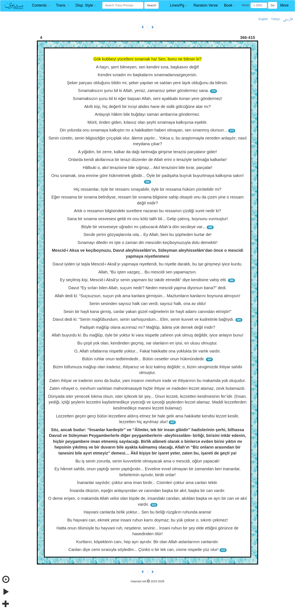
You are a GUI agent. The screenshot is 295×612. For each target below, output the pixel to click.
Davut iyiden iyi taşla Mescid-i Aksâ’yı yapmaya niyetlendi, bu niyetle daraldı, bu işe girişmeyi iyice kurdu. (147, 264)
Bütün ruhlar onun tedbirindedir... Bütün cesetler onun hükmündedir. (143, 359)
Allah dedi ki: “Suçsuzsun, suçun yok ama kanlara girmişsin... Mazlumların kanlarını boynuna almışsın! (147, 296)
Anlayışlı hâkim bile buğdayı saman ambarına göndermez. (147, 114)
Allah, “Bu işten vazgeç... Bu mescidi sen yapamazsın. (147, 272)
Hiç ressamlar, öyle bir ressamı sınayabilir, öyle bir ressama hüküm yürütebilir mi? (147, 189)
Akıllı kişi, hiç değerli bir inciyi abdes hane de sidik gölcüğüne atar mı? (147, 106)
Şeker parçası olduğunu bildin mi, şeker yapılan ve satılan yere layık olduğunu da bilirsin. (147, 82)
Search (151, 5)
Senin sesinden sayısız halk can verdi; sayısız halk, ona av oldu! (147, 303)
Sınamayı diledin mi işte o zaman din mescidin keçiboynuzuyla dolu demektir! (147, 242)
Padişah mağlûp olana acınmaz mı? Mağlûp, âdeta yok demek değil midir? (147, 327)
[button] (41, 5)
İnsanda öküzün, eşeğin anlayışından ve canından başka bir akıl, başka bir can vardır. (147, 490)
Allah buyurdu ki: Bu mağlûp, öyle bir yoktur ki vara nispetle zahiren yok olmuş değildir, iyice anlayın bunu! (147, 335)
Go (273, 5)
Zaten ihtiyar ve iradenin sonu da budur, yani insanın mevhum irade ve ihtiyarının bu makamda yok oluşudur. (147, 380)
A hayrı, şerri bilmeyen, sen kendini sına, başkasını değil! (147, 67)
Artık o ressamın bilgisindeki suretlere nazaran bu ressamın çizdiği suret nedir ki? (147, 211)
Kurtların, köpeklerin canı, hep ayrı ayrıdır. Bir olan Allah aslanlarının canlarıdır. (147, 541)
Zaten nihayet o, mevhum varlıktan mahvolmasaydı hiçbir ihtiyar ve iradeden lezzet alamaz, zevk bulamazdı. (147, 388)
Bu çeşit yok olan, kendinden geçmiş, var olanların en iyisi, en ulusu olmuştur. (147, 343)
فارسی (288, 19)
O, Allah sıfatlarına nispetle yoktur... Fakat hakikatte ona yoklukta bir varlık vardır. (147, 351)
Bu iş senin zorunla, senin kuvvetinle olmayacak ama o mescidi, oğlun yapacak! (147, 461)
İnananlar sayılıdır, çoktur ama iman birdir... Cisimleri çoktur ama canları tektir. (147, 482)
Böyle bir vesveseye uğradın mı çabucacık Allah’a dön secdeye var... (143, 226)
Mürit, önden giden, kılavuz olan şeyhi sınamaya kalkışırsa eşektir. (147, 122)
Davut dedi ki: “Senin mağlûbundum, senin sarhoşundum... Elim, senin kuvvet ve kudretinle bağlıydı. (143, 319)
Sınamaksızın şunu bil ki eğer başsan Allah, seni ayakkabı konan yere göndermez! (147, 98)
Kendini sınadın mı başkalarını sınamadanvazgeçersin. (147, 75)
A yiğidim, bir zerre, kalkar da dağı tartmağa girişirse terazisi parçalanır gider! (147, 152)
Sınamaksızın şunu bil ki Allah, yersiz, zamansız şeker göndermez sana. (143, 90)
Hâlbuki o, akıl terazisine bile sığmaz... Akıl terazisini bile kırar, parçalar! (147, 167)
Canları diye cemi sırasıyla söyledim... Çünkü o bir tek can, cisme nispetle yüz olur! (143, 549)
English (263, 19)
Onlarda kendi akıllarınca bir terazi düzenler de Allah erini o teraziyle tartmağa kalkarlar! (147, 159)
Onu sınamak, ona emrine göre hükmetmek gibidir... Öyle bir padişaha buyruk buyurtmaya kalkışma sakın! (147, 175)
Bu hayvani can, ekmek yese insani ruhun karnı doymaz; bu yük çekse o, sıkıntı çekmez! (147, 520)
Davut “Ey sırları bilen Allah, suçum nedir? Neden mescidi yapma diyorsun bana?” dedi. (147, 288)
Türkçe (275, 19)
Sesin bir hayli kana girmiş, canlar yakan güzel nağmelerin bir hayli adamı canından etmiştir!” (147, 311)
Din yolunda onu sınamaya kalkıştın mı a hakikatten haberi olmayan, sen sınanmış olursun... (143, 130)
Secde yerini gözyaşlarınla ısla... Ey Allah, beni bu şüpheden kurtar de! (148, 234)
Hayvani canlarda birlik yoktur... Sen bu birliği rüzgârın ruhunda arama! (147, 512)
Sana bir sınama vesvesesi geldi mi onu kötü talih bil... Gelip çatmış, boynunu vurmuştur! (147, 218)
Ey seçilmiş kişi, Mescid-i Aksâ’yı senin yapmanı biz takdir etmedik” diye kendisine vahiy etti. (143, 280)
